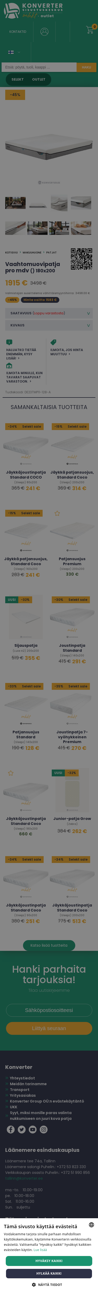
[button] (49, 1284)
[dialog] (49, 646)
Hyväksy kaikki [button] (49, 1261)
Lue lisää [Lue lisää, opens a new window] (40, 1250)
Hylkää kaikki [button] (48, 1273)
